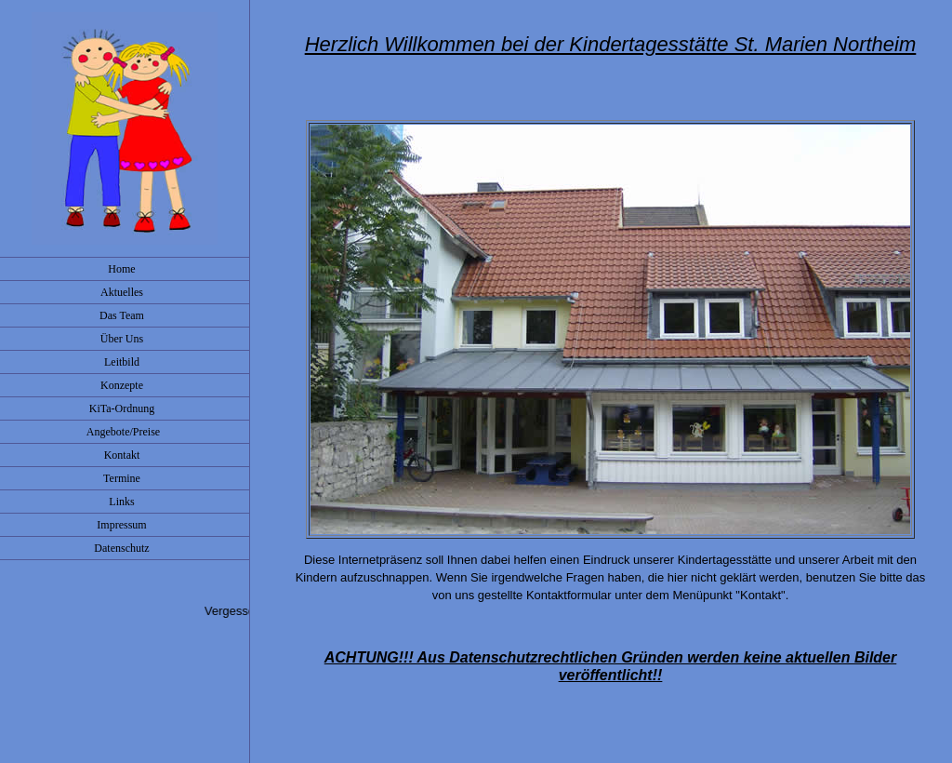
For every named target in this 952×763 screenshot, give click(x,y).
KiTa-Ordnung (124, 408)
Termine (124, 478)
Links (124, 501)
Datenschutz (124, 548)
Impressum (124, 524)
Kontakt (125, 455)
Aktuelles (124, 292)
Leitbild (124, 361)
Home (124, 268)
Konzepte (124, 385)
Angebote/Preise (124, 431)
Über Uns (124, 338)
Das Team (124, 315)
